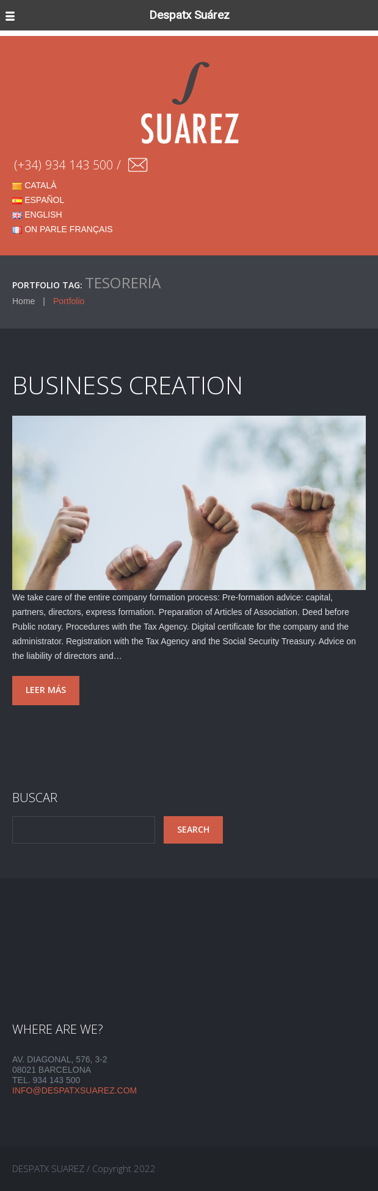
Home (23, 301)
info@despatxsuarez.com (74, 1090)
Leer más (46, 689)
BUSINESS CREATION (127, 385)
